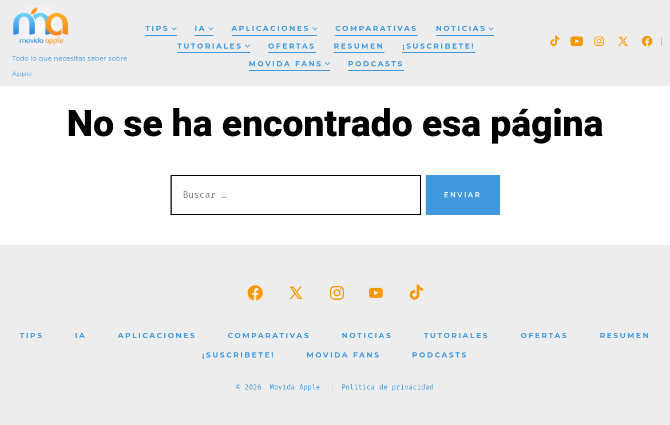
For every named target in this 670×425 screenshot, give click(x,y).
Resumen (359, 46)
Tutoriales (213, 46)
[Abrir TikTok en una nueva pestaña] (553, 41)
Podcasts (376, 63)
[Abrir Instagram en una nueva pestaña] (599, 41)
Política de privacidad (388, 387)
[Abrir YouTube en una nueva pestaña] (577, 41)
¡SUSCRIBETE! (438, 46)
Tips (160, 28)
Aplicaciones (275, 28)
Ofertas (291, 46)
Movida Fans (289, 63)
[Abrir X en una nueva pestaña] (623, 41)
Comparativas (376, 28)
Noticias (465, 28)
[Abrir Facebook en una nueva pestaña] (647, 41)
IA (204, 28)
